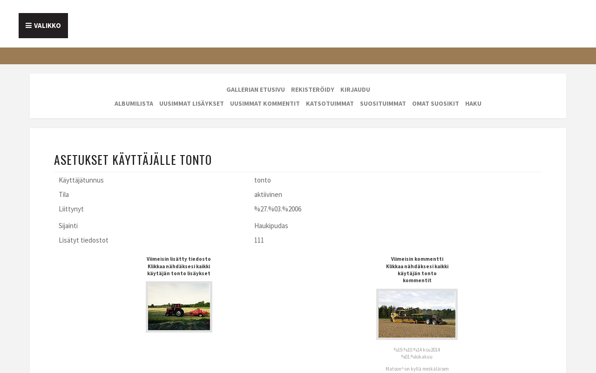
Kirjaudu (355, 89)
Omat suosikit (435, 103)
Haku (473, 103)
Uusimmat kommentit (265, 103)
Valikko (47, 25)
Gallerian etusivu (255, 89)
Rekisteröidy (312, 89)
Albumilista (134, 103)
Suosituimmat (383, 103)
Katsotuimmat (330, 103)
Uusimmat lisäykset (191, 103)
